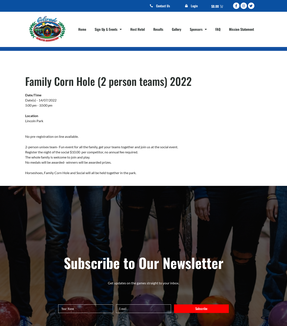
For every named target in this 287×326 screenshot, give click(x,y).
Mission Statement (241, 29)
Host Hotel (137, 29)
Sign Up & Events (108, 29)
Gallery (176, 29)
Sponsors (198, 29)
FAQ (217, 29)
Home (82, 29)
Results (158, 29)
